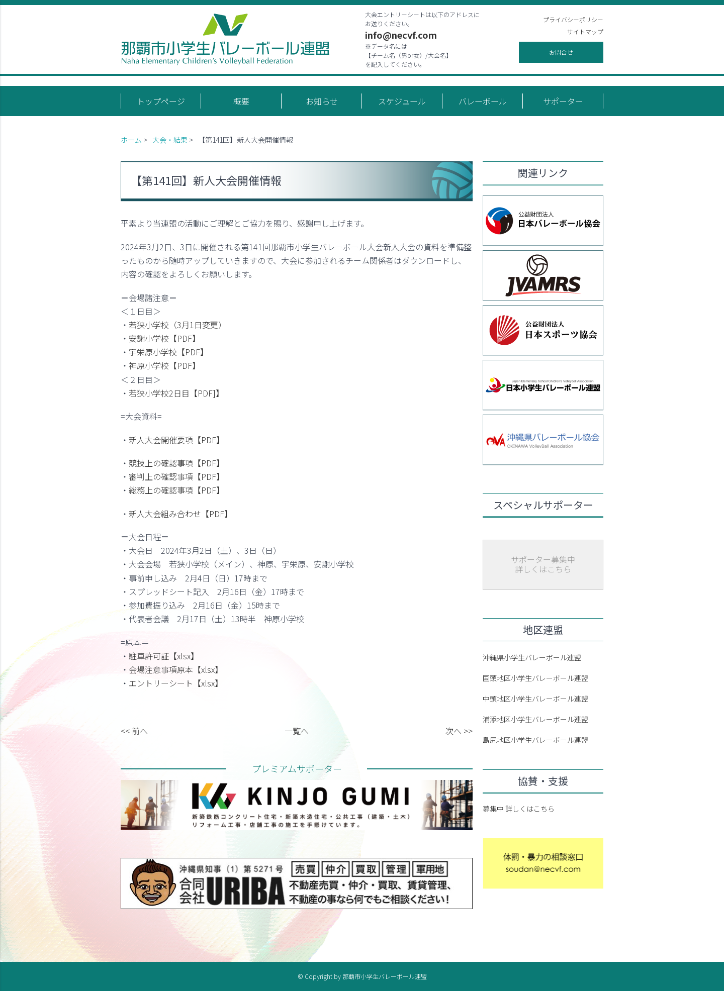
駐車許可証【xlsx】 (164, 656)
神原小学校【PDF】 (164, 365)
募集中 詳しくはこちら (519, 809)
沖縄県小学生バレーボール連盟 (532, 657)
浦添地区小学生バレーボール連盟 (535, 719)
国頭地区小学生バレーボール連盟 (535, 678)
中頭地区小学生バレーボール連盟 (535, 698)
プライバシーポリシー (573, 19)
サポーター (563, 101)
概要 (241, 101)
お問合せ (561, 52)
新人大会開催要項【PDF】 (176, 440)
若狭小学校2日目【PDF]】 (176, 393)
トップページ (161, 101)
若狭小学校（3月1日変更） (177, 325)
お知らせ (322, 101)
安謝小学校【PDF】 (164, 338)
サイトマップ (585, 31)
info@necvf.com (401, 34)
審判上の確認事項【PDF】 (176, 476)
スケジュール (402, 101)
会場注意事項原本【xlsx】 (176, 669)
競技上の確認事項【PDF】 (176, 463)
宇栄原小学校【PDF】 (168, 352)
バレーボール (483, 101)
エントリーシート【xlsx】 (176, 683)
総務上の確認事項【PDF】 (176, 490)
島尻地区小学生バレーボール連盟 (535, 740)
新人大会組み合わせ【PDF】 (180, 514)
